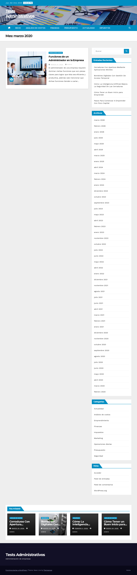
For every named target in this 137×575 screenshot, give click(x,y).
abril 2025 (98, 150)
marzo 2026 (99, 120)
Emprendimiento (101, 420)
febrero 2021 (99, 321)
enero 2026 (99, 132)
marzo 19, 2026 (49, 528)
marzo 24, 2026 (18, 528)
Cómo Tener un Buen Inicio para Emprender (114, 524)
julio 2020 (98, 362)
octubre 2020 (100, 344)
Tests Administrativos (25, 554)
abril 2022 (98, 268)
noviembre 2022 (101, 238)
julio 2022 (98, 250)
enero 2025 (99, 161)
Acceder (97, 473)
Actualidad (89, 28)
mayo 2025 (99, 144)
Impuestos (105, 28)
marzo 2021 (99, 315)
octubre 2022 (100, 244)
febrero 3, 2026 (81, 528)
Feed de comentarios (103, 485)
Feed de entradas (102, 479)
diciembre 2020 (101, 333)
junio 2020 (98, 368)
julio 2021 (98, 297)
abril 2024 (98, 167)
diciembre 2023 (101, 191)
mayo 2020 (99, 374)
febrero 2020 (100, 392)
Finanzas (54, 28)
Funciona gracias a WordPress (16, 570)
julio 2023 (98, 209)
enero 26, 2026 (112, 528)
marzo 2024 (99, 173)
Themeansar (47, 570)
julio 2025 (98, 138)
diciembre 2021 (101, 279)
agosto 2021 (99, 291)
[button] (130, 28)
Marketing (98, 438)
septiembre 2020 (101, 350)
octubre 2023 (100, 197)
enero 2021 (99, 327)
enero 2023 (99, 232)
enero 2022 (99, 274)
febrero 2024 (99, 179)
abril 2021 (98, 309)
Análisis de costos (35, 28)
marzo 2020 (99, 386)
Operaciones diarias (55, 52)
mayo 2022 (99, 262)
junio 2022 (98, 256)
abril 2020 (98, 380)
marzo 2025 (99, 155)
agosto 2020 (99, 356)
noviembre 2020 (101, 339)
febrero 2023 (100, 226)
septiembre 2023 (101, 203)
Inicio (18, 28)
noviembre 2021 (101, 285)
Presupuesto (71, 28)
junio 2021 (98, 303)
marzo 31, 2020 (57, 64)
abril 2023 (98, 220)
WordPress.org (100, 491)
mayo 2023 (99, 215)
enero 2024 (99, 185)
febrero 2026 (100, 126)
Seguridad (98, 456)
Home (128, 570)
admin (68, 64)
